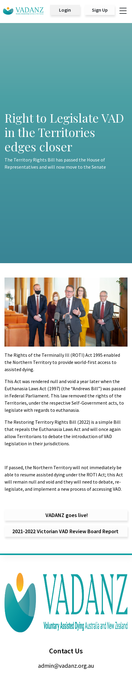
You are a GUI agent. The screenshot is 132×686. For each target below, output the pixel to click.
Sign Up (100, 10)
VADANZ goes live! (66, 515)
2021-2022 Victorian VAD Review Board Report (66, 531)
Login (65, 10)
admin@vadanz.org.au (66, 665)
